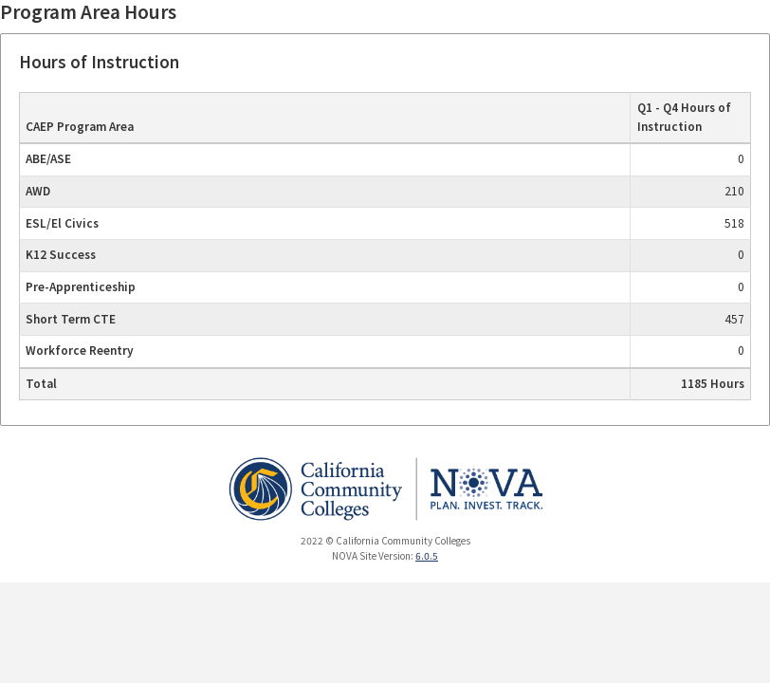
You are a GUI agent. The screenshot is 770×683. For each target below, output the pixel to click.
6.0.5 (426, 556)
